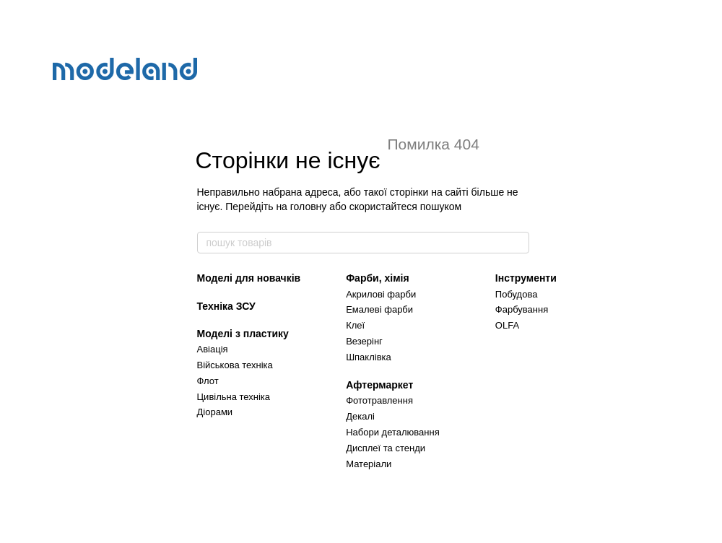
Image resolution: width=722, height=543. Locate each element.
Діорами (215, 412)
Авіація (212, 349)
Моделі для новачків (249, 278)
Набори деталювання (393, 432)
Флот (208, 380)
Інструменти (526, 278)
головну (308, 206)
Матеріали (368, 464)
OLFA (507, 325)
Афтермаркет (379, 385)
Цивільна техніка (234, 396)
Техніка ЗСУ (226, 306)
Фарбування (521, 309)
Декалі (360, 416)
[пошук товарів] (517, 242)
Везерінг (364, 341)
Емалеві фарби (379, 309)
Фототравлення (379, 400)
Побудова (516, 294)
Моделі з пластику (243, 333)
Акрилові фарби (381, 294)
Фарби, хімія (377, 278)
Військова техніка (235, 365)
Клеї (355, 325)
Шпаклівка (368, 357)
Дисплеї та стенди (385, 448)
